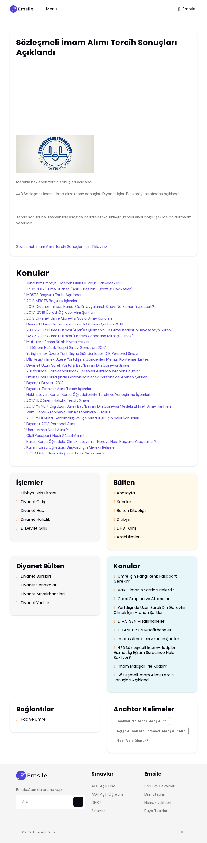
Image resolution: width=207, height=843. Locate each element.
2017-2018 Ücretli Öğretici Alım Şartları (60, 312)
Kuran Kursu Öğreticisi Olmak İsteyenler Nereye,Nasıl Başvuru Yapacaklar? (91, 441)
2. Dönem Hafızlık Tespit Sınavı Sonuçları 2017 (66, 347)
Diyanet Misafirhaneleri (40, 594)
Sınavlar (98, 810)
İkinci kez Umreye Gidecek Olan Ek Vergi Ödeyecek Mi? (74, 283)
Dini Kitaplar (154, 794)
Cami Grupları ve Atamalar (142, 598)
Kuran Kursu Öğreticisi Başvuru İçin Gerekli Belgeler (71, 447)
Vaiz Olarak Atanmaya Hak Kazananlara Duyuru (68, 412)
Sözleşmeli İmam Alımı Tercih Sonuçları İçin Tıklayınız (61, 246)
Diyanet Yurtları (33, 602)
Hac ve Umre (31, 719)
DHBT (96, 802)
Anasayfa (124, 493)
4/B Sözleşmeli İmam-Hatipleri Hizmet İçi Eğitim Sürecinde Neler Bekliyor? (145, 652)
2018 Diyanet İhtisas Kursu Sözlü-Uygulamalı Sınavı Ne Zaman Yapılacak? (90, 306)
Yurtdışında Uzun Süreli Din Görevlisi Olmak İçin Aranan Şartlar (149, 610)
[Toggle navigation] (48, 9)
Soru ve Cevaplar (159, 786)
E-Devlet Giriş (31, 528)
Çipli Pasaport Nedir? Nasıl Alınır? (55, 435)
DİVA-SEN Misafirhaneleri (140, 621)
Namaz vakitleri (157, 802)
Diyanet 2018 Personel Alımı (50, 423)
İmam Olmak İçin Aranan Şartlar (147, 639)
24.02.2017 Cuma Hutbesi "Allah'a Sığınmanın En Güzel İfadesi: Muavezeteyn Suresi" (99, 330)
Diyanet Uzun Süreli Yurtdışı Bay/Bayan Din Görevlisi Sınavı (77, 365)
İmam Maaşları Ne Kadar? (140, 666)
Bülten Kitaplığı (130, 510)
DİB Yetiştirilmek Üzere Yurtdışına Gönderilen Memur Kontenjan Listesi (88, 359)
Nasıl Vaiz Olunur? (132, 741)
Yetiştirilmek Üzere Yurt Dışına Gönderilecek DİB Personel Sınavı (82, 353)
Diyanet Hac (30, 510)
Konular (123, 501)
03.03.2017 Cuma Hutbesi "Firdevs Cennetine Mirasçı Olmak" (79, 335)
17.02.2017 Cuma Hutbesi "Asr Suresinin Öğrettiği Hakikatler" (79, 289)
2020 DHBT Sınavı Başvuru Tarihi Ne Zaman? (65, 453)
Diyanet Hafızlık (33, 519)
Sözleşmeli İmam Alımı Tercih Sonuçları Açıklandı (144, 677)
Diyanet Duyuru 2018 (45, 382)
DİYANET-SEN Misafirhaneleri (143, 630)
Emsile (40, 832)
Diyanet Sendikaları (37, 585)
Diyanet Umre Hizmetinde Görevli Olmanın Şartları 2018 (74, 324)
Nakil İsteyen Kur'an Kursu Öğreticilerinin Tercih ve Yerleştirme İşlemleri (88, 394)
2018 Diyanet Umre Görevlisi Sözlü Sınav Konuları (69, 318)
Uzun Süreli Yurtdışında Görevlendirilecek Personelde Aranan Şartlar (86, 376)
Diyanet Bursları (33, 576)
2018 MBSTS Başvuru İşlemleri (52, 300)
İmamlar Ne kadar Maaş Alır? (141, 721)
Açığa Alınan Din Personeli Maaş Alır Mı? (151, 731)
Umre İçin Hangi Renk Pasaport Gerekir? (145, 579)
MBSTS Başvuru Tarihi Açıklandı (53, 294)
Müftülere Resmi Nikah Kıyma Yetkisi (57, 341)
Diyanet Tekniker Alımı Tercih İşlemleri (59, 388)
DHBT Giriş (125, 528)
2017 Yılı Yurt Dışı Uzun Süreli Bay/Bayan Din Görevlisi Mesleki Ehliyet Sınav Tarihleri (98, 406)
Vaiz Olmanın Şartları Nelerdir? (145, 590)
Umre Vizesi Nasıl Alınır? (47, 429)
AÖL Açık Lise (103, 786)
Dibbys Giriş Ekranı (36, 493)
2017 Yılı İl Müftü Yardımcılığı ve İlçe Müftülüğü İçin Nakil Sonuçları (82, 418)
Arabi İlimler (127, 537)
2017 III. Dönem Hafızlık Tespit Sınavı (57, 400)
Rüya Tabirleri (156, 810)
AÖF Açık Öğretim (107, 794)
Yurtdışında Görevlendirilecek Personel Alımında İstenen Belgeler (83, 371)
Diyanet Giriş (30, 501)
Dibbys (122, 519)
